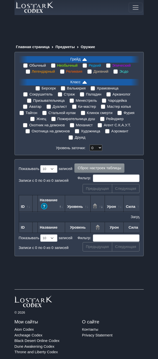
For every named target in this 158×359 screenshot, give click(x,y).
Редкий (95, 65)
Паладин (93, 94)
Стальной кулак (62, 113)
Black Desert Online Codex (37, 340)
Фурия (128, 113)
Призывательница (49, 100)
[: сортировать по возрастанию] (98, 203)
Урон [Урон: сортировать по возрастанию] (111, 206)
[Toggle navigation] (135, 7)
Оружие (88, 47)
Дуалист (60, 106)
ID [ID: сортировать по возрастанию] (23, 206)
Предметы (65, 47)
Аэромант (119, 131)
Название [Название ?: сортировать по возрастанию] (49, 203)
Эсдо (123, 71)
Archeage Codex (29, 335)
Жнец (41, 119)
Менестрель (86, 100)
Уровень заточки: (70, 148)
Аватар (35, 106)
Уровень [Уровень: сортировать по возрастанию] (75, 206)
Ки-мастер (87, 106)
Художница (90, 131)
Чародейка (117, 100)
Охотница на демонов (51, 131)
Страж (69, 94)
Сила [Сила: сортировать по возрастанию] (130, 206)
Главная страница (33, 47)
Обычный (37, 65)
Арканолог (121, 94)
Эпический (121, 65)
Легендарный (43, 71)
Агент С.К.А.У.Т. (117, 125)
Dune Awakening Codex (35, 346)
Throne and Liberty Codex (36, 352)
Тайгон (31, 113)
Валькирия (76, 88)
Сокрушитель (41, 94)
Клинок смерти (100, 113)
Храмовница (107, 88)
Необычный (67, 65)
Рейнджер (115, 119)
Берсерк (49, 88)
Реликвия (74, 71)
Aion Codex (24, 329)
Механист (84, 125)
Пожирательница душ (76, 119)
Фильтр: (108, 178)
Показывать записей (46, 169)
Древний (100, 71)
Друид (80, 137)
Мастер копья (119, 106)
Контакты (90, 329)
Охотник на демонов (47, 125)
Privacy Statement (97, 335)
